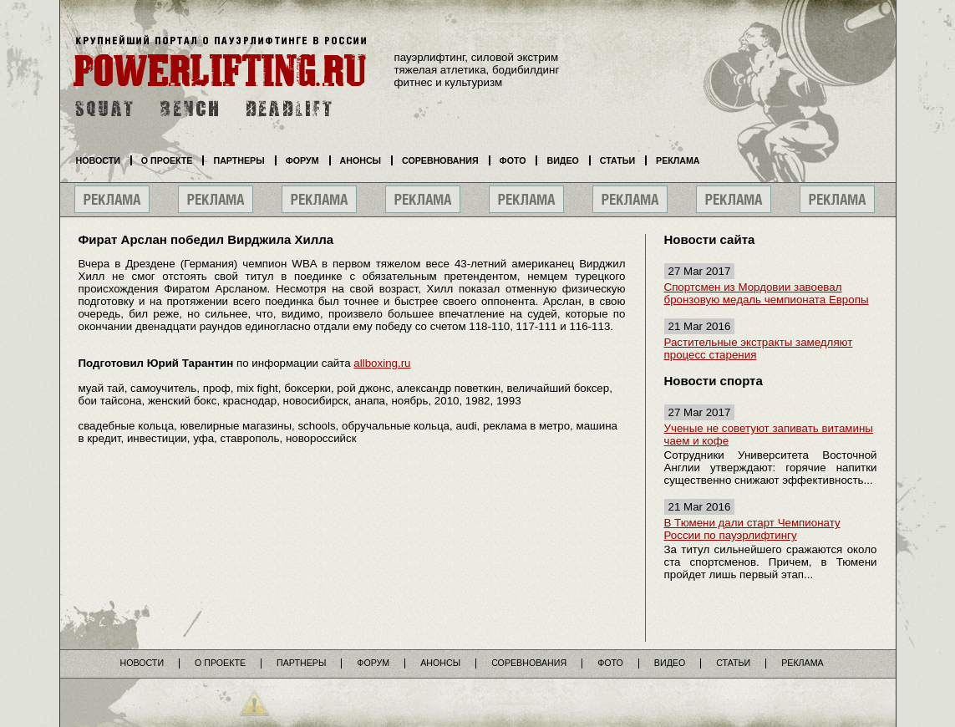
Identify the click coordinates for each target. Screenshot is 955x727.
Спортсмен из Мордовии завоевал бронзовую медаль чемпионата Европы (766, 293)
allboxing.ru (381, 363)
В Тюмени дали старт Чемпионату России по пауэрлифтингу (752, 528)
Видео (562, 160)
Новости (98, 160)
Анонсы (361, 160)
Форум (302, 160)
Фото (513, 160)
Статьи (617, 160)
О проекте (167, 160)
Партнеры (238, 160)
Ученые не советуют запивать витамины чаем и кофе (768, 434)
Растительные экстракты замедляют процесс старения (758, 348)
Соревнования (440, 160)
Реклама (677, 160)
